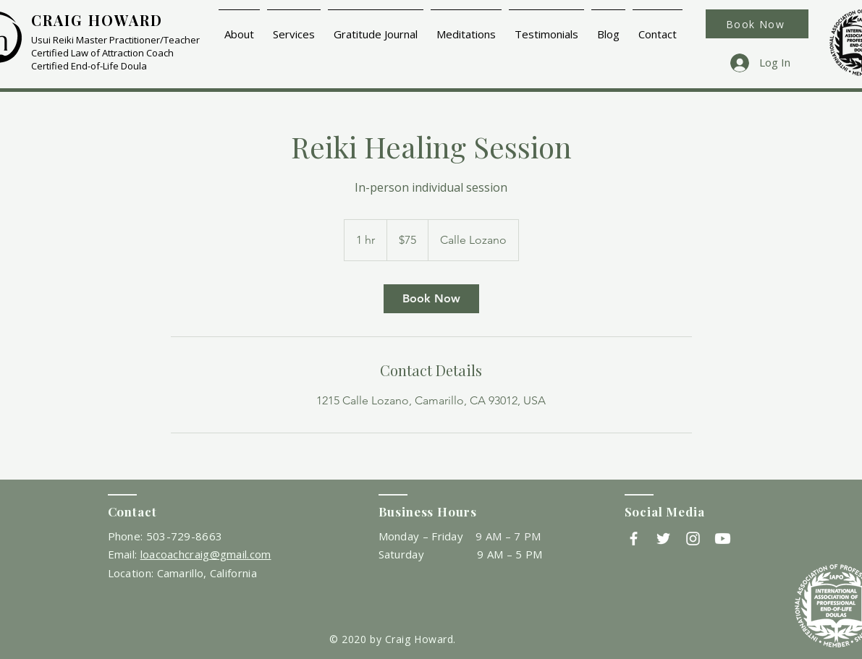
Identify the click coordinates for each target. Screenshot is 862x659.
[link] (431, 298)
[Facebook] (634, 539)
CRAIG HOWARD (97, 20)
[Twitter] (663, 539)
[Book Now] (757, 23)
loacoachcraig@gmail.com (205, 554)
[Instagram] (693, 539)
